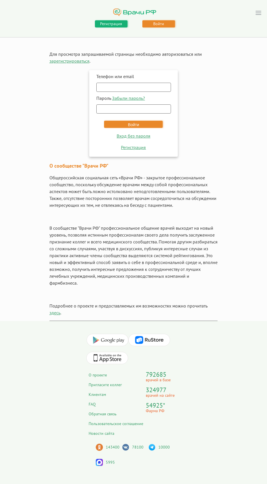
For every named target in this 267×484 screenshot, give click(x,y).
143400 (112, 447)
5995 (110, 462)
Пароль (120, 98)
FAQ (92, 404)
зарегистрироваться (69, 61)
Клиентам (97, 394)
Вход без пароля (133, 136)
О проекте (98, 375)
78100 (138, 447)
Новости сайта (101, 433)
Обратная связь (103, 413)
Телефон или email (115, 76)
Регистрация (111, 23)
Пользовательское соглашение (116, 423)
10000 (164, 447)
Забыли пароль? (128, 98)
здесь (54, 313)
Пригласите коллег (105, 384)
